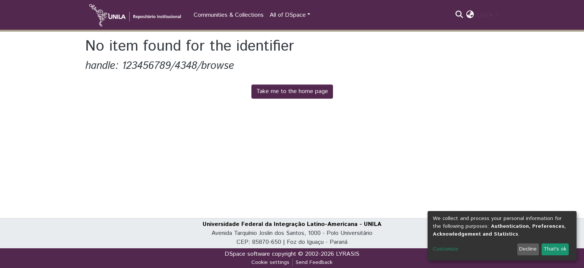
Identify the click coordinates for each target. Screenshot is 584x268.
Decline (528, 249)
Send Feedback (314, 262)
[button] (470, 15)
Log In (485, 15)
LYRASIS (347, 254)
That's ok (554, 249)
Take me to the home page (292, 91)
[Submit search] (459, 15)
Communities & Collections (229, 15)
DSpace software (247, 254)
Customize (445, 249)
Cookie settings (270, 262)
